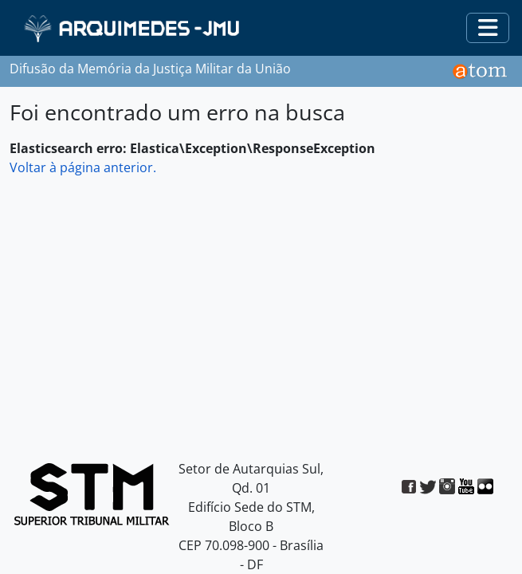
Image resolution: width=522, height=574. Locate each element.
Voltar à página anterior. (83, 167)
